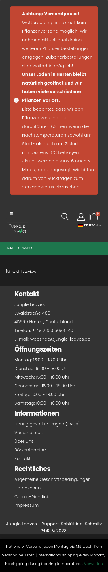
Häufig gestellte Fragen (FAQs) (47, 424)
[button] (11, 214)
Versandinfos (28, 432)
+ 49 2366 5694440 (52, 330)
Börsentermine (30, 450)
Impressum (26, 505)
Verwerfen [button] (93, 564)
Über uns (23, 441)
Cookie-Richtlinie (32, 497)
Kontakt (22, 458)
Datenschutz (27, 488)
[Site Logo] (17, 228)
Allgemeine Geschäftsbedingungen (52, 479)
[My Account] (81, 217)
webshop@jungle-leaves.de (60, 339)
